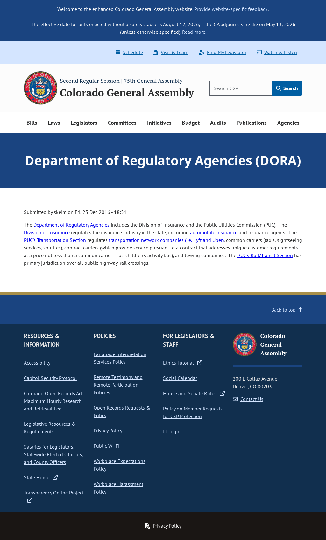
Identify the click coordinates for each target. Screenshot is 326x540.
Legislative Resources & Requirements (50, 428)
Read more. (194, 32)
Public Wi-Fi (106, 446)
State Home (41, 477)
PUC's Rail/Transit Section (265, 255)
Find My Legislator (222, 52)
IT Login (172, 431)
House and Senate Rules (194, 393)
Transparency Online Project (54, 496)
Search (287, 88)
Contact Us (248, 399)
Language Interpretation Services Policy (120, 358)
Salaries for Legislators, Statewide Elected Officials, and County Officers (53, 454)
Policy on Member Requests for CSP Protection (193, 412)
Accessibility (37, 363)
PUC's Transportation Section (55, 240)
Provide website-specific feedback (231, 9)
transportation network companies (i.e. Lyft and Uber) (166, 240)
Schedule (129, 52)
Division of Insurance (47, 232)
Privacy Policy (108, 430)
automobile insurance (213, 232)
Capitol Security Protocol (50, 378)
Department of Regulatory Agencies (71, 224)
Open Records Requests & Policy (122, 411)
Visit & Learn (170, 52)
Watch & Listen (277, 52)
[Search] (240, 88)
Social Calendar (180, 378)
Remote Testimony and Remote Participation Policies (118, 385)
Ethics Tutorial (182, 363)
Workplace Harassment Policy (118, 488)
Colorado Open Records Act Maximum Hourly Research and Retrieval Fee (53, 401)
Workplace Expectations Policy (119, 465)
